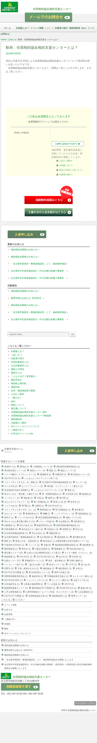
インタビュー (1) (12, 498)
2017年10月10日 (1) (45, 557)
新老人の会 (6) (59, 502)
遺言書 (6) (79, 510)
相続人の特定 (17, 369)
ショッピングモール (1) (37, 580)
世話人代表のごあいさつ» (71, 170)
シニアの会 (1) (10, 506)
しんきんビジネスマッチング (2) (48, 490)
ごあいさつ (16, 355)
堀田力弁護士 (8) (62, 572)
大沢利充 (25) (71, 494)
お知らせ (49, 28)
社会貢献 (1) (64, 521)
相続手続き (16, 380)
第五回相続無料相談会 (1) (50, 517)
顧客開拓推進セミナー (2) (16, 588)
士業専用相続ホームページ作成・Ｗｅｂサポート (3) (50, 592)
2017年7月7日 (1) (12, 478)
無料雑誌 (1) (45, 510)
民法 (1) (79, 529)
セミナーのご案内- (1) (83, 576)
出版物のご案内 (18, 422)
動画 (6, 629)
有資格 (7, 624)
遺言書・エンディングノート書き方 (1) (65, 486)
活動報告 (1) (9, 525)
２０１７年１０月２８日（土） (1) (20, 510)
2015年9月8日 (13, 53)
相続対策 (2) (37, 576)
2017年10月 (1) (55, 506)
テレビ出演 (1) (10, 486)
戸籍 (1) (40, 498)
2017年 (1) (69, 584)
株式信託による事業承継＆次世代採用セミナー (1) (66, 541)
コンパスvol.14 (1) (25, 517)
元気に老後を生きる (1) (28, 568)
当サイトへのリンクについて (25, 426)
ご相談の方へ (17, 430)
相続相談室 (74, 28)
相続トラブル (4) (73, 517)
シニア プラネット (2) (64, 513)
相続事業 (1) (88, 545)
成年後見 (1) (79, 521)
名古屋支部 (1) (46, 537)
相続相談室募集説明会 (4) (66, 545)
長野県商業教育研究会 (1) (16, 576)
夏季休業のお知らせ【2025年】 (26, 298)
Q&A (83, 28)
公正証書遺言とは (20, 365)
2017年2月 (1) (26, 557)
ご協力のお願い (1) (36, 564)
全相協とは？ (22, 28)
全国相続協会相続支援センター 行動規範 (31, 415)
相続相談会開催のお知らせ (24, 249)
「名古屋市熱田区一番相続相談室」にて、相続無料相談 (38, 263)
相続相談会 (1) (84, 513)
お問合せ (5, 34)
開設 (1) (52, 470)
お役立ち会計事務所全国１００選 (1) (43, 553)
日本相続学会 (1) (12, 584)
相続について (17, 405)
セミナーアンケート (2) (32, 486)
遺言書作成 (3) (79, 537)
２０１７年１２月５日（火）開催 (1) (21, 482)
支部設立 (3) (52, 529)
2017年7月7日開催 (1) (14, 596)
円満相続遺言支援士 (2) (57, 576)
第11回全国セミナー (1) (39, 572)
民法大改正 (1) (26, 525)
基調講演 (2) (45, 474)
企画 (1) (79, 568)
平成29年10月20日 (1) (14, 545)
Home (3, 39)
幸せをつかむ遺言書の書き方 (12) (19, 521)
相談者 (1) (28, 498)
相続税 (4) (86, 494)
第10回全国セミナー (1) (15, 470)
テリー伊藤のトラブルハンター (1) (20, 474)
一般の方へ (16, 397)
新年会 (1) (26, 549)
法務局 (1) (39, 506)
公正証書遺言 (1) (85, 592)
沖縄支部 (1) (60, 474)
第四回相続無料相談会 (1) (68, 525)
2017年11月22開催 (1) (14, 572)
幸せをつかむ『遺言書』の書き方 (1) (21, 494)
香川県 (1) (63, 498)
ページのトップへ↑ (85, 703)
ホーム (7, 28)
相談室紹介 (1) (65, 568)
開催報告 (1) (59, 549)
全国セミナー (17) (12, 560)
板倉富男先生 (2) (44, 525)
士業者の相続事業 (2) (33, 584)
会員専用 (8, 614)
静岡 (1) (51, 498)
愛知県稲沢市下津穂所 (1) (43, 588)
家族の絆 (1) (86, 588)
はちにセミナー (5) (13, 513)
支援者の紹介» (66, 174)
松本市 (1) (75, 502)
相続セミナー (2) (37, 470)
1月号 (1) (72, 564)
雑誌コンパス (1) (68, 470)
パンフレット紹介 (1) (14, 564)
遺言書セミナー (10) (13, 553)
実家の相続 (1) (76, 560)
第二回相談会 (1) (41, 502)
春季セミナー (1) (78, 596)
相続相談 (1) (62, 537)
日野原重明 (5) (10, 529)
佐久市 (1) (63, 557)
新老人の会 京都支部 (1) (27, 541)
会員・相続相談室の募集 (23, 390)
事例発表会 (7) (32, 513)
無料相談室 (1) (10, 549)
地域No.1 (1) (10, 466)
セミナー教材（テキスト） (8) (78, 553)
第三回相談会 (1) (62, 510)
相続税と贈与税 (18, 383)
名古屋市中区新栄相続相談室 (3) (57, 482)
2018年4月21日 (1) (67, 588)
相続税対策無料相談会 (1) (68, 466)
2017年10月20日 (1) (13, 580)
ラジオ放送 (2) (53, 584)
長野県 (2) (67, 529)
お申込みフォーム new (22, 433)
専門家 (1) (26, 506)
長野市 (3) (8, 568)
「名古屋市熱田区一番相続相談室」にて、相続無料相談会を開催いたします (39, 660)
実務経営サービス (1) (34, 560)
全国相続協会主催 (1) (38, 596)
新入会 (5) (85, 564)
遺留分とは (16, 372)
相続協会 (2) (48, 568)
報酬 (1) (46, 513)
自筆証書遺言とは (20, 362)
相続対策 (15, 387)
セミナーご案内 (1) (60, 580)
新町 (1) (7, 541)
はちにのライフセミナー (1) (17, 502)
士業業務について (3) (42, 466)
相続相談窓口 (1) (59, 596)
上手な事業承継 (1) (13, 592)
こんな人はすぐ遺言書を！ (24, 376)
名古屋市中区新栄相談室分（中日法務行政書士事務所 (38, 271)
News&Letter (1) (76, 549)
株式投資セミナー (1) (80, 474)
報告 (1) (71, 490)
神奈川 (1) (8, 517)
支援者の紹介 (61, 28)
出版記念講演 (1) (42, 549)
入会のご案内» (66, 161)
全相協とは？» (66, 165)
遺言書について (18, 408)
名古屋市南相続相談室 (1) (16, 533)
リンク (90, 28)
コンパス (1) (34, 545)
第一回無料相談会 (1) (51, 494)
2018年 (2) (77, 557)
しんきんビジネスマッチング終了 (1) (41, 478)
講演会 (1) (24, 466)
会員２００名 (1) (81, 580)
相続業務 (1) (9, 557)
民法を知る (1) (38, 533)
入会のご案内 (17, 394)
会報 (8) (47, 545)
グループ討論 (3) (46, 521)
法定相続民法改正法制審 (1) (17, 490)
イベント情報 (36, 28)
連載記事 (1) (54, 533)
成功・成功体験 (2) (57, 560)
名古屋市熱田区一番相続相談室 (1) (20, 537)
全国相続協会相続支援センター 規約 (29, 412)
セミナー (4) (81, 482)
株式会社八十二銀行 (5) (32, 529)
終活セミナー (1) (56, 564)
